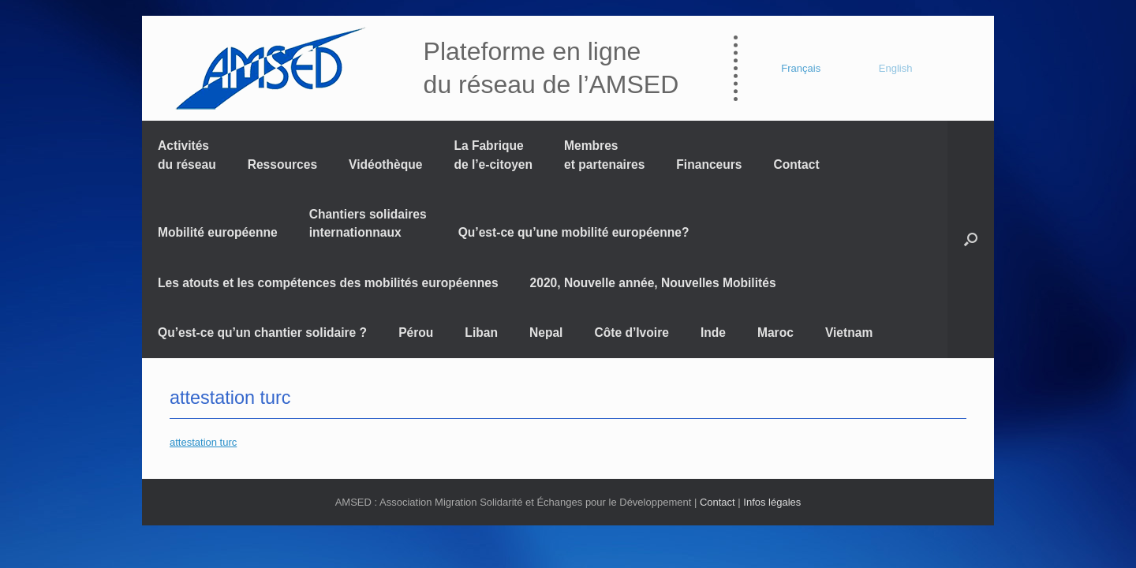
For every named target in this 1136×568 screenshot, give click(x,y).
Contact (797, 164)
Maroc (775, 332)
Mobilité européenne (218, 232)
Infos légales (772, 502)
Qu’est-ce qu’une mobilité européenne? (573, 232)
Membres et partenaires (604, 154)
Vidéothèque (385, 164)
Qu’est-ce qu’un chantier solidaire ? (262, 332)
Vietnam (849, 332)
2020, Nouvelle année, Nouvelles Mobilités (653, 283)
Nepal (545, 332)
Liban (481, 332)
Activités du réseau (187, 154)
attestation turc (230, 397)
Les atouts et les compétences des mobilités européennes (328, 283)
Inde (713, 332)
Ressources (282, 164)
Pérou (415, 332)
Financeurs (709, 164)
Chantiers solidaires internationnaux (368, 223)
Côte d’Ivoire (631, 332)
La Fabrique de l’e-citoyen (493, 154)
